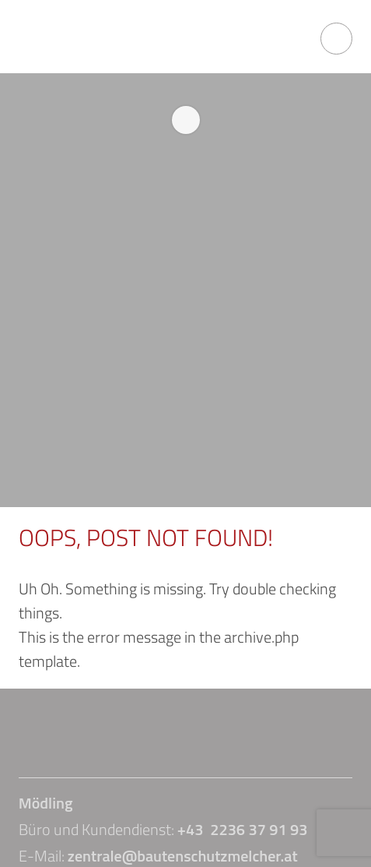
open (336, 39)
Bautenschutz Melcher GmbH (104, 38)
